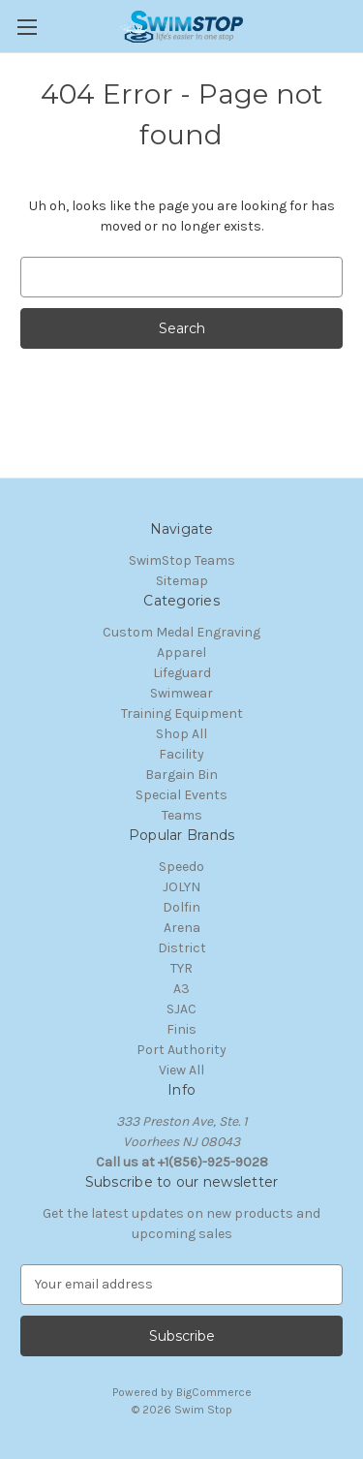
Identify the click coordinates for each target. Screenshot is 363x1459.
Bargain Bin (181, 774)
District (182, 948)
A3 (181, 988)
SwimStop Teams (182, 560)
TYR (181, 968)
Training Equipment (182, 713)
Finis (181, 1029)
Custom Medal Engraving (181, 632)
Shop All (181, 734)
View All (181, 1070)
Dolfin (181, 907)
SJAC (181, 1009)
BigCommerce (214, 1392)
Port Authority (181, 1049)
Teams (182, 815)
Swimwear (181, 693)
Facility (181, 754)
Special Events (181, 795)
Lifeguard (182, 673)
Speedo (181, 866)
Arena (182, 927)
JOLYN (181, 887)
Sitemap (182, 581)
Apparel (181, 652)
